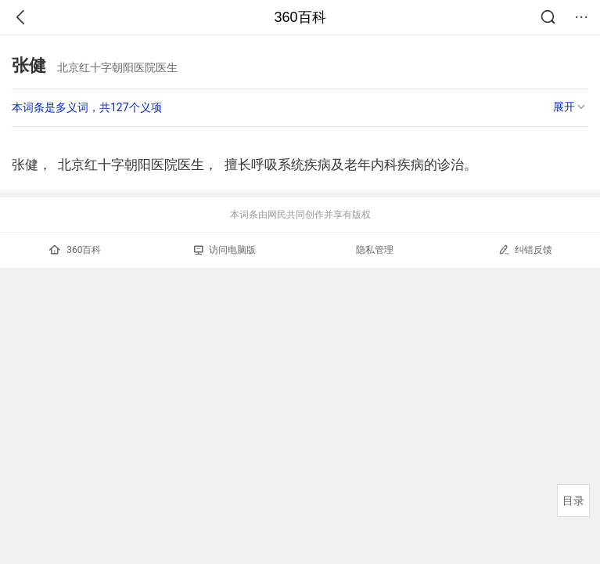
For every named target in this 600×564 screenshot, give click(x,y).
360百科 (299, 17)
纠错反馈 (525, 249)
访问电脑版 (225, 249)
